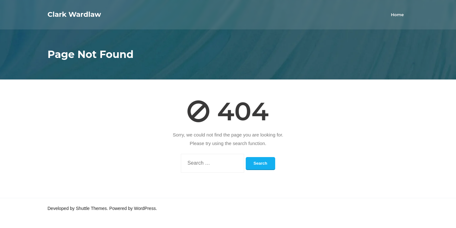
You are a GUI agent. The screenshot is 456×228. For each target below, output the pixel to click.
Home (397, 14)
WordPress (145, 208)
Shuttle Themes (91, 208)
